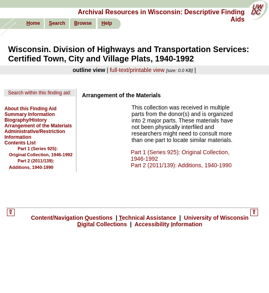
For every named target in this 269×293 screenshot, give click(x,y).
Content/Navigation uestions (72, 217)
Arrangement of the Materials (38, 126)
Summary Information (29, 114)
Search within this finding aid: (39, 93)
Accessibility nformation (167, 224)
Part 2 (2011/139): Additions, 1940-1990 (181, 165)
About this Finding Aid (30, 109)
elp (107, 23)
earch (57, 23)
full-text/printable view (137, 70)
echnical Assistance (148, 217)
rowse (82, 23)
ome (33, 23)
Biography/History (25, 120)
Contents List (20, 143)
